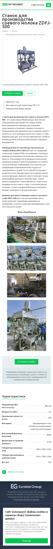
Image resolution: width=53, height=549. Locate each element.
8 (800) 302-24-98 (37, 5)
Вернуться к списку (13, 472)
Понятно (26, 541)
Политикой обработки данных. (27, 499)
